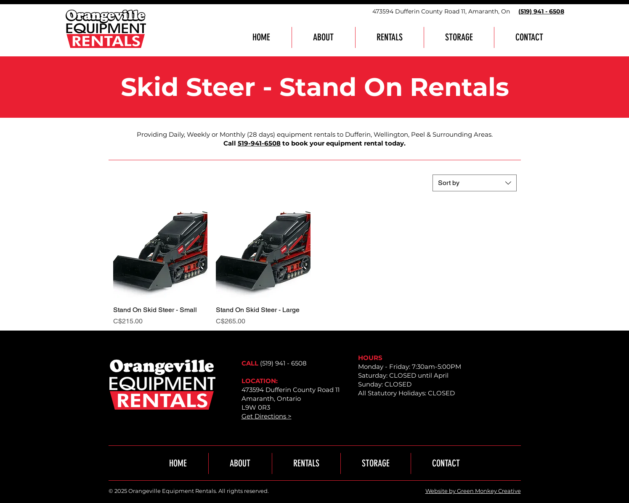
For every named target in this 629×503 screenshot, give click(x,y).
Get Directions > (267, 416)
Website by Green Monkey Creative (473, 490)
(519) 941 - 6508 (283, 363)
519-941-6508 (259, 143)
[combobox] (475, 183)
